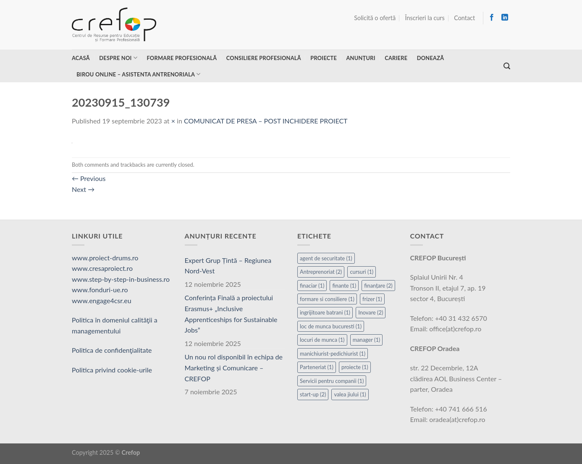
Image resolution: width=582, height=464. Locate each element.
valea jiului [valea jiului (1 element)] (350, 394)
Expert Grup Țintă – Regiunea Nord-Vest (228, 265)
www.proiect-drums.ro (105, 258)
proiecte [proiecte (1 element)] (354, 367)
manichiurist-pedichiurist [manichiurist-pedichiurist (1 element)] (332, 353)
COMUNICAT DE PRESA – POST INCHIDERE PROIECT (266, 121)
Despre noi (118, 58)
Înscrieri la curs (425, 17)
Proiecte (323, 58)
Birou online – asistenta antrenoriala (138, 74)
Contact (464, 17)
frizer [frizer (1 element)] (372, 299)
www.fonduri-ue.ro (100, 290)
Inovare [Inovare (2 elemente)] (370, 312)
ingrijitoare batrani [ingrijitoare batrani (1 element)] (325, 312)
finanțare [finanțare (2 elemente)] (378, 285)
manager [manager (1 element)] (366, 339)
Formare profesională (182, 58)
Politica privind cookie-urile (112, 370)
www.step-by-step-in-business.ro (121, 279)
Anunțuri (360, 58)
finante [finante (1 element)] (344, 285)
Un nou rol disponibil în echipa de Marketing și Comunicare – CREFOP (234, 367)
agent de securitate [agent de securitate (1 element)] (326, 258)
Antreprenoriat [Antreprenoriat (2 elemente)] (321, 271)
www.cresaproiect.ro (102, 268)
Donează (430, 58)
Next (83, 189)
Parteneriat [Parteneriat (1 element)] (316, 367)
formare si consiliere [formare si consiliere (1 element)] (327, 299)
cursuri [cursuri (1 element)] (361, 271)
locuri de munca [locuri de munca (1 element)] (322, 339)
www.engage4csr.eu (101, 300)
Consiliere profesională (263, 58)
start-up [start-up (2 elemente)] (313, 394)
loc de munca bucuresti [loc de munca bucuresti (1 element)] (331, 326)
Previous (88, 178)
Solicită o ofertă (375, 17)
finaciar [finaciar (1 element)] (312, 285)
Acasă (81, 58)
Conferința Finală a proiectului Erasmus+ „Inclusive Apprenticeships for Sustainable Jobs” (231, 314)
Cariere (396, 58)
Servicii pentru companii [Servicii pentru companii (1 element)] (332, 380)
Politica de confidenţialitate (112, 350)
